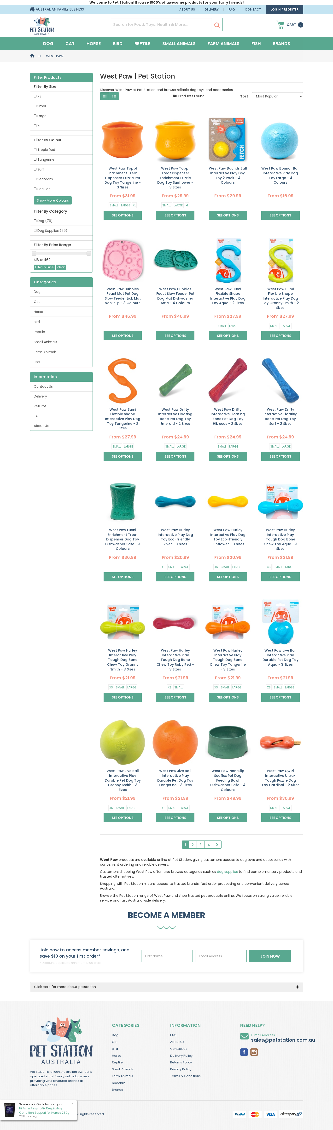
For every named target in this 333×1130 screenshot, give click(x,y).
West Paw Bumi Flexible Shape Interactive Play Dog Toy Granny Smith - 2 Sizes (280, 298)
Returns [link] (40, 406)
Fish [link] (37, 362)
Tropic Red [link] (46, 149)
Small (114, 205)
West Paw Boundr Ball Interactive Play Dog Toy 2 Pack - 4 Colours (228, 175)
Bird (118, 43)
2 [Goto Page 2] (193, 844)
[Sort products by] (277, 96)
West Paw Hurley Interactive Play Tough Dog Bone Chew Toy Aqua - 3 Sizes (280, 539)
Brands (281, 43)
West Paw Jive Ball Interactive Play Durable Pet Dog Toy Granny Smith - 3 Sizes (123, 780)
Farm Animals (224, 43)
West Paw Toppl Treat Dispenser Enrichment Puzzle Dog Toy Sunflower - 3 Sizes (175, 177)
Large (125, 205)
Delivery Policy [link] (181, 1055)
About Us (187, 9)
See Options (123, 215)
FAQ (231, 9)
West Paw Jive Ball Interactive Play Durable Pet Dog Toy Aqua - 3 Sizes (280, 657)
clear (61, 267)
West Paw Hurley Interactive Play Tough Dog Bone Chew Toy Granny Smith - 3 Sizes (122, 659)
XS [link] (39, 96)
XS (163, 567)
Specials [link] (118, 1083)
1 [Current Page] (185, 844)
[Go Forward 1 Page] (217, 844)
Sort (244, 96)
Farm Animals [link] (45, 352)
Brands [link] (117, 1089)
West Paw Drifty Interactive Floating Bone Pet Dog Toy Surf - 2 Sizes (280, 416)
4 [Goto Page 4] (209, 844)
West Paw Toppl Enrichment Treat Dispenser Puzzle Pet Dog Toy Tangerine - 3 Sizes (123, 177)
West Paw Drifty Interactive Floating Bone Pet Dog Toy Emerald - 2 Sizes (175, 416)
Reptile (142, 43)
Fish (256, 43)
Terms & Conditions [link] (185, 1076)
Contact (253, 9)
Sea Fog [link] (44, 189)
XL (134, 205)
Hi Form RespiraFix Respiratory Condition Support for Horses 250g (44, 1110)
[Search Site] (216, 24)
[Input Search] (161, 24)
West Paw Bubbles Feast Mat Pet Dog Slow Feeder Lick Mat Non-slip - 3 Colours (123, 296)
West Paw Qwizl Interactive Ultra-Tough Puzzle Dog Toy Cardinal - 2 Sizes (280, 777)
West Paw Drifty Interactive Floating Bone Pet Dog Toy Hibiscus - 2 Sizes (228, 416)
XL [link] (39, 125)
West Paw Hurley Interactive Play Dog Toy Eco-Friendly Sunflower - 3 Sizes (227, 537)
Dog (48, 43)
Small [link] (42, 106)
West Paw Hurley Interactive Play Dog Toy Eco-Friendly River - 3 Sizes (175, 537)
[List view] (114, 96)
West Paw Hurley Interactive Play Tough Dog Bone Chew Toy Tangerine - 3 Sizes (228, 659)
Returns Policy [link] (181, 1062)
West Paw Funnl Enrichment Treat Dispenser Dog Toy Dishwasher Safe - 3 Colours (122, 539)
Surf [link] (40, 169)
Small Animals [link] (45, 342)
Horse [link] (38, 311)
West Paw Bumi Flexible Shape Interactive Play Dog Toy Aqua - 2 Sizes (227, 296)
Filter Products (48, 77)
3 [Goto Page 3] (201, 844)
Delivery (212, 9)
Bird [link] (37, 321)
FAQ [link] (37, 416)
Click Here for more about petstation (65, 986)
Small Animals (179, 43)
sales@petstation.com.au (283, 1040)
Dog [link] (45, 220)
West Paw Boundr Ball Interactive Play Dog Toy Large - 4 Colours (280, 175)
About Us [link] (41, 425)
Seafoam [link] (45, 179)
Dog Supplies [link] (52, 230)
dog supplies (227, 871)
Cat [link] (37, 301)
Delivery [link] (40, 396)
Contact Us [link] (43, 386)
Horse (94, 43)
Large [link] (42, 116)
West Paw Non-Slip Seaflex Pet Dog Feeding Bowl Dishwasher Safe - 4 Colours (227, 780)
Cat (70, 43)
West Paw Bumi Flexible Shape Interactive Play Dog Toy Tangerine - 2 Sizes (122, 419)
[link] (244, 1051)
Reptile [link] (39, 331)
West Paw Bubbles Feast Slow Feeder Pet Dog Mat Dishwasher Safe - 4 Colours (175, 296)
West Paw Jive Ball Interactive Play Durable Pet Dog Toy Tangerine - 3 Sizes (175, 777)
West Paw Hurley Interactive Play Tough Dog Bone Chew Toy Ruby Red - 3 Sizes (175, 659)
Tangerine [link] (45, 159)
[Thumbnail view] (105, 96)
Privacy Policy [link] (180, 1069)
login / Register (284, 9)
